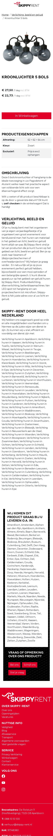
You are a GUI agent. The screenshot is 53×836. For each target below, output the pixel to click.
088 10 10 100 (11, 799)
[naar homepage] (26, 4)
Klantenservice (10, 745)
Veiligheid (7, 707)
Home (5, 14)
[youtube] (4, 764)
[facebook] (4, 757)
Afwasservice (9, 714)
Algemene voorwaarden (15, 721)
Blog (4, 711)
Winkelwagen (10, 738)
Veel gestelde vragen (14, 724)
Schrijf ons (26, 645)
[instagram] (4, 770)
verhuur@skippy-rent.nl (17, 805)
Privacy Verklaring (12, 734)
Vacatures (7, 697)
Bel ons (11, 645)
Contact (6, 741)
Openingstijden (10, 694)
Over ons (7, 690)
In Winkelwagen (26, 116)
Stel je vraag (14, 652)
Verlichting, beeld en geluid (27, 14)
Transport (7, 717)
